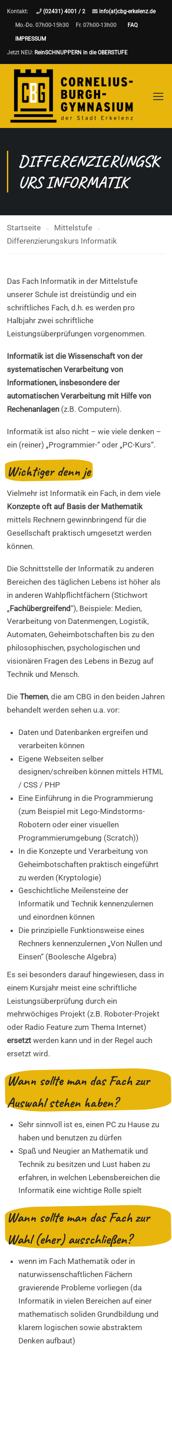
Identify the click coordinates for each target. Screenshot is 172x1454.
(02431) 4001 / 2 (64, 11)
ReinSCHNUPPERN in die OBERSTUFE (81, 52)
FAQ (133, 25)
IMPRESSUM (30, 39)
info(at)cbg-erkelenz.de (127, 11)
